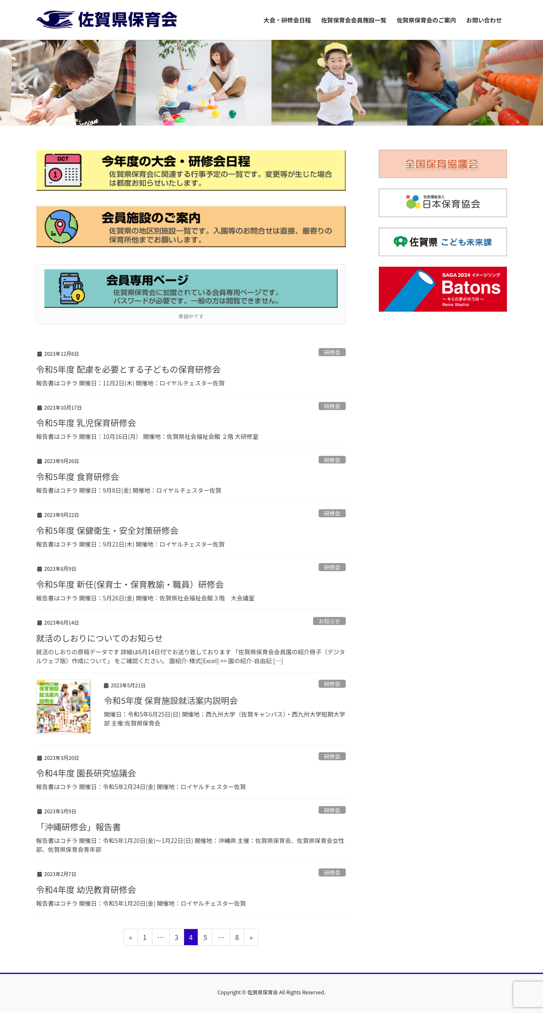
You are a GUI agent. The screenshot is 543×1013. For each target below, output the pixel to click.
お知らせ (329, 621)
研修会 (332, 352)
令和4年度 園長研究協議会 (86, 773)
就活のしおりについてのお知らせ (99, 638)
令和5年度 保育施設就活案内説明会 (171, 700)
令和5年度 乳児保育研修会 (86, 422)
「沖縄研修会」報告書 (78, 826)
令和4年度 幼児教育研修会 (86, 889)
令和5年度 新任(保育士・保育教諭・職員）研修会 (130, 584)
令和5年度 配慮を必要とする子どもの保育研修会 (128, 369)
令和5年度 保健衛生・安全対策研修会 (107, 530)
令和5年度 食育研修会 (77, 476)
